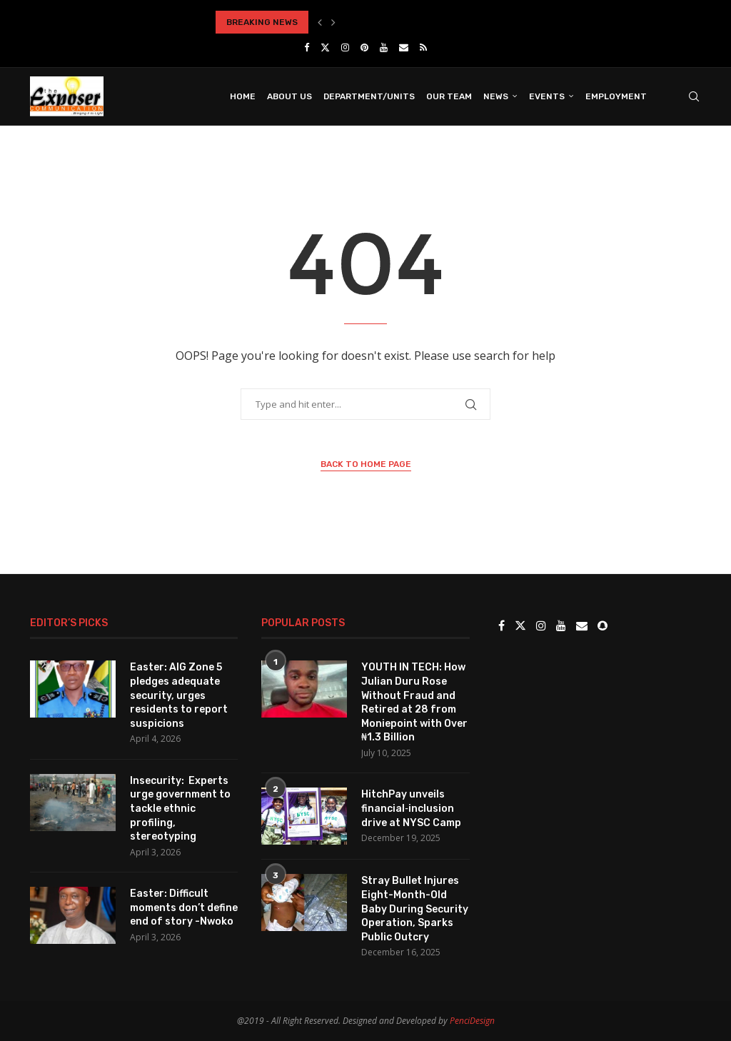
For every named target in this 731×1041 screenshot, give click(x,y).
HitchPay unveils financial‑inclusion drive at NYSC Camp (411, 808)
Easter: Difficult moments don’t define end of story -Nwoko (184, 907)
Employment (616, 96)
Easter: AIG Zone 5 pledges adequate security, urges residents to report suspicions (179, 695)
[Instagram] (345, 47)
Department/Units (369, 96)
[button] (320, 22)
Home (243, 96)
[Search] (694, 96)
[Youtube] (384, 47)
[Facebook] (306, 47)
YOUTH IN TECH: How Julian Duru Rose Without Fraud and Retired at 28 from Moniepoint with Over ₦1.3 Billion (414, 702)
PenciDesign (472, 1021)
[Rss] (423, 47)
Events (547, 96)
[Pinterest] (364, 47)
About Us (289, 96)
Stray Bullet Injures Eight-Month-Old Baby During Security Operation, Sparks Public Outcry (414, 908)
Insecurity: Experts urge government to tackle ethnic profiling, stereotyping (180, 809)
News (495, 96)
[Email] (403, 47)
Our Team (449, 96)
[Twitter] (325, 47)
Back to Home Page (366, 464)
